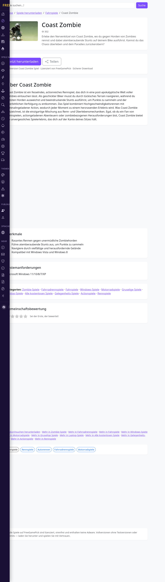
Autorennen (53, 492)
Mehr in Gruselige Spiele (54, 477)
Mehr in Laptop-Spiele (81, 477)
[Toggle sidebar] (5, 266)
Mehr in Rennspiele (55, 481)
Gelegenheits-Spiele (76, 363)
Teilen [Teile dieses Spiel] (61, 61)
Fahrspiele (61, 13)
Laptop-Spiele (24, 363)
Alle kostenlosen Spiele (48, 363)
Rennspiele (114, 363)
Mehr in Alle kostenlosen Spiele (112, 477)
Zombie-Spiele (40, 360)
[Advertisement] (84, 100)
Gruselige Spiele (141, 360)
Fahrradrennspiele (62, 360)
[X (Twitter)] (8, 276)
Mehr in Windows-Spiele (144, 474)
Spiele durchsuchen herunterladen (31, 474)
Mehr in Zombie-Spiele (64, 474)
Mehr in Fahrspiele (119, 474)
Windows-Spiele (99, 360)
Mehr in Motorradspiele (26, 477)
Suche (151, 5)
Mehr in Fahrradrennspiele (92, 474)
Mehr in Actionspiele (32, 481)
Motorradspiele (120, 360)
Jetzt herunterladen (33, 61)
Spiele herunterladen (39, 13)
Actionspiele (97, 363)
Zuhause (17, 13)
